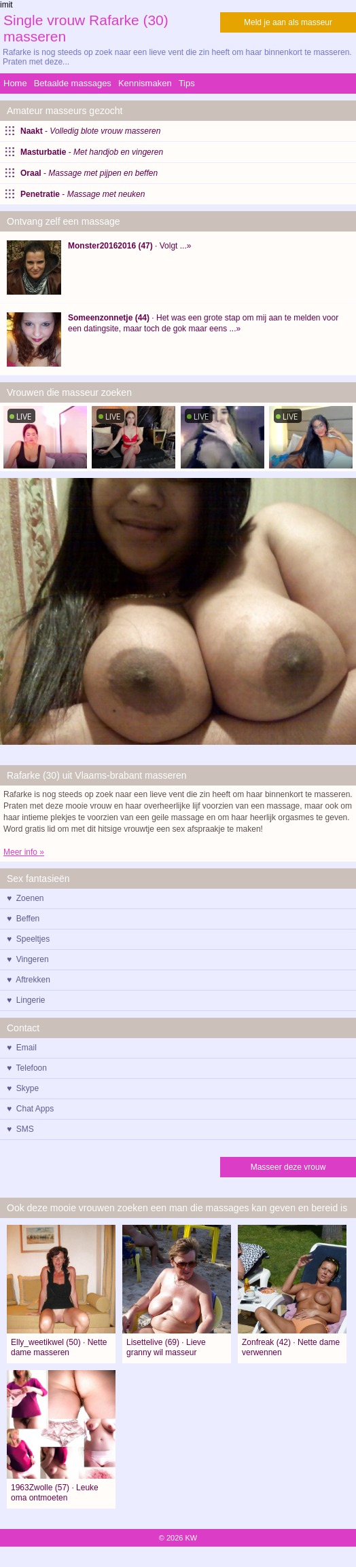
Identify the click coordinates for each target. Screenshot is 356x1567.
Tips (187, 83)
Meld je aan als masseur (288, 22)
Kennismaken (145, 83)
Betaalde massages (72, 83)
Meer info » (23, 852)
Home (15, 83)
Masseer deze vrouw (288, 1167)
